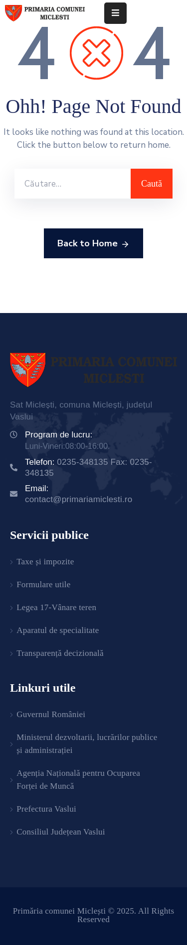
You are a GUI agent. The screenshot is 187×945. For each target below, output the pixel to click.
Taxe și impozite (45, 561)
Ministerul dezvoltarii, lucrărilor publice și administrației (86, 744)
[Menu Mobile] (115, 13)
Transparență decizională (60, 653)
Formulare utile (43, 584)
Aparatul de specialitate (57, 630)
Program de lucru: (58, 434)
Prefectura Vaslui (46, 809)
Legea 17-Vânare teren (56, 607)
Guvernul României (50, 714)
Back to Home (93, 243)
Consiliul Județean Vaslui (60, 832)
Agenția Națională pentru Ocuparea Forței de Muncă (78, 779)
